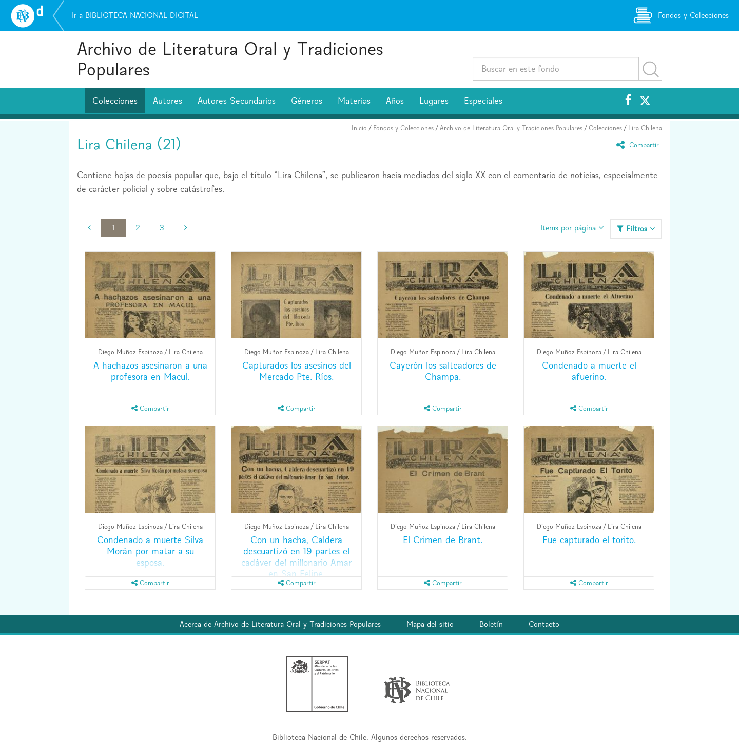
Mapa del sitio (430, 624)
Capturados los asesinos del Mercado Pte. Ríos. (296, 370)
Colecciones (115, 100)
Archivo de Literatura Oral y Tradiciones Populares (230, 59)
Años (395, 100)
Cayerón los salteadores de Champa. (443, 370)
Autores (167, 100)
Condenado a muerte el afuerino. (589, 370)
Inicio (359, 128)
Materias (354, 100)
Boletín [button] (491, 624)
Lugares (434, 100)
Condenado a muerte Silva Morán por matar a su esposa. (150, 551)
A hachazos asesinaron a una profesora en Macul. (150, 370)
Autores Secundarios (237, 100)
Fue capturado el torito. (589, 540)
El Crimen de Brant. (442, 540)
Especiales (483, 100)
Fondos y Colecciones (403, 128)
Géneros (306, 100)
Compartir (639, 144)
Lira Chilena (645, 128)
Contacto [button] (544, 624)
